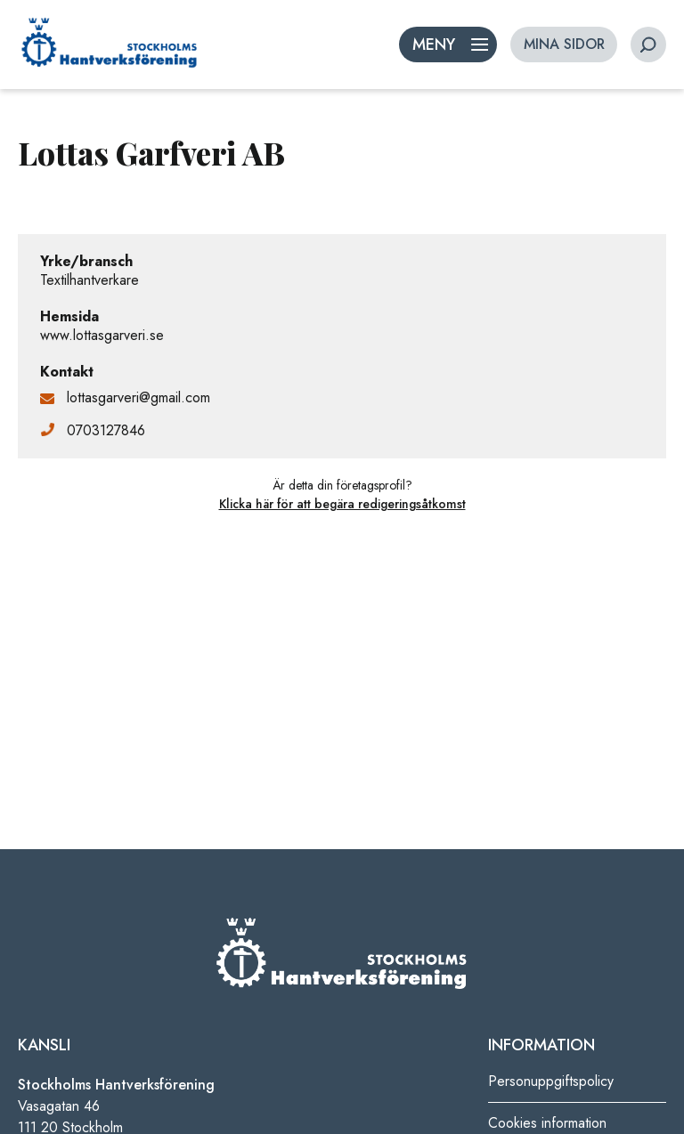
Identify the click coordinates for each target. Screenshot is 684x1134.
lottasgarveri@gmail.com (138, 397)
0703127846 (106, 430)
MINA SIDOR (564, 44)
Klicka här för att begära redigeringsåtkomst (342, 504)
